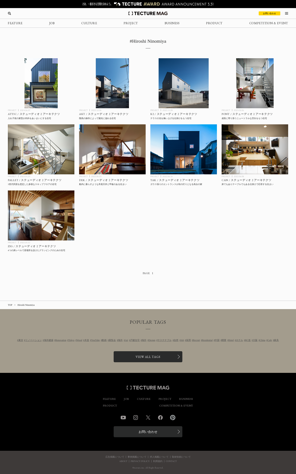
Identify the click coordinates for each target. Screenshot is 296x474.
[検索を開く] (9, 13)
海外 (120, 340)
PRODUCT (214, 23)
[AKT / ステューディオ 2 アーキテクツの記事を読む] (112, 83)
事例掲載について (137, 457)
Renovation (61, 340)
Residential (207, 340)
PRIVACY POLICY (140, 461)
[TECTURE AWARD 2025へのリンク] (148, 4)
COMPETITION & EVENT (268, 23)
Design (152, 340)
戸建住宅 (135, 340)
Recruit (196, 340)
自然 (176, 340)
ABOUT (123, 461)
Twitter (148, 417)
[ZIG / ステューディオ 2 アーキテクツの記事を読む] (41, 215)
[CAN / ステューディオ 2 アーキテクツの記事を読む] (255, 149)
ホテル (239, 340)
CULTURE (89, 23)
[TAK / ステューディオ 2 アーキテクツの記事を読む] (183, 149)
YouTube (95, 340)
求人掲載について (159, 457)
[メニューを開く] (286, 13)
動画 (104, 340)
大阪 (255, 340)
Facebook (160, 417)
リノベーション (33, 340)
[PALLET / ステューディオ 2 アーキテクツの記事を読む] (41, 149)
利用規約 (158, 461)
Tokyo (72, 340)
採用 (188, 340)
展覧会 (112, 340)
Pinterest (172, 417)
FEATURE (15, 23)
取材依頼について (181, 457)
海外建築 (48, 340)
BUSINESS (172, 23)
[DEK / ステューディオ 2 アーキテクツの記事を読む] (112, 149)
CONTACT (171, 461)
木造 (86, 340)
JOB (52, 23)
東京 (20, 340)
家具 (276, 340)
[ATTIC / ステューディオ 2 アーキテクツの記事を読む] (41, 83)
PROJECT (131, 23)
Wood (79, 340)
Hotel (231, 340)
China (262, 340)
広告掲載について (114, 457)
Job (182, 340)
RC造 (248, 340)
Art (126, 340)
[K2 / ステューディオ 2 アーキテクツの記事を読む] (183, 83)
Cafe (270, 340)
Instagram (135, 417)
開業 (224, 340)
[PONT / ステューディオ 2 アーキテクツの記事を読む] (255, 83)
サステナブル (164, 340)
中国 (217, 340)
